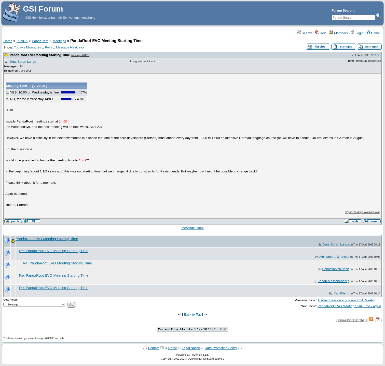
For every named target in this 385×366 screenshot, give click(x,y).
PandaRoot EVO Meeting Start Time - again (349, 306)
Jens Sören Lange (23, 61)
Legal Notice (191, 348)
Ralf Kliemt (341, 293)
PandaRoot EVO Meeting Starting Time (40, 55)
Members (338, 33)
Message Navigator (70, 47)
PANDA (22, 41)
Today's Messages (27, 47)
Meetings (59, 41)
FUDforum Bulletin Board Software (205, 358)
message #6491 (80, 55)
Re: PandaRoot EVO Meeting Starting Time (53, 251)
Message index (192, 228)
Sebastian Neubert (335, 269)
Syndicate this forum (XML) (351, 320)
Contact (153, 348)
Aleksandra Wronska (334, 257)
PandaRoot (40, 41)
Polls (48, 47)
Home (373, 33)
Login (357, 33)
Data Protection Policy (221, 348)
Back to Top (192, 314)
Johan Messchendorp (333, 281)
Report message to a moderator (362, 212)
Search (304, 33)
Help (321, 33)
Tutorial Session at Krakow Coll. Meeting (346, 300)
